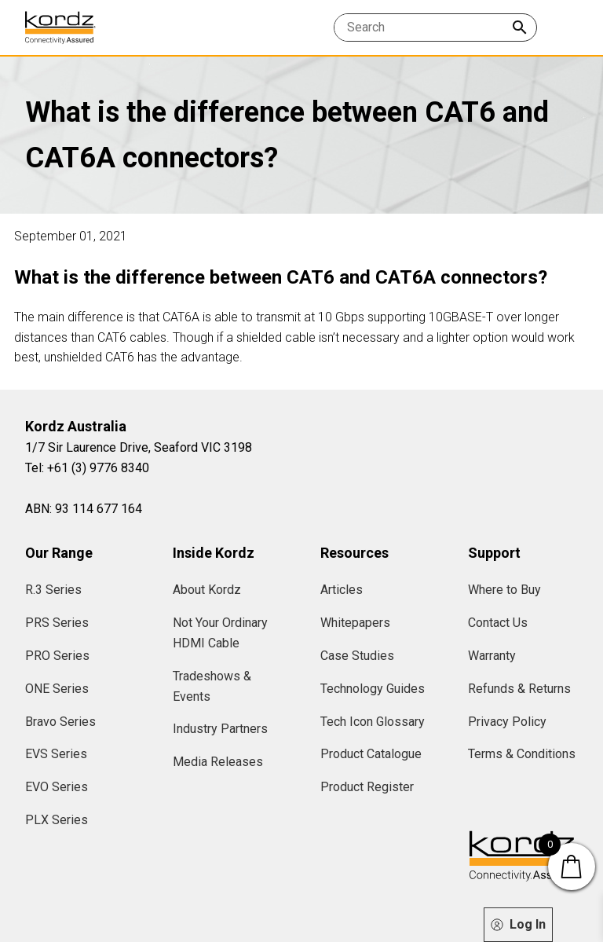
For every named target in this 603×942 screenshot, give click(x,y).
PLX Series (56, 819)
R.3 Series (53, 589)
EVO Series (56, 786)
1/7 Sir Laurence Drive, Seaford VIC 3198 (138, 447)
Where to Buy (504, 589)
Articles (341, 589)
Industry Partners (220, 728)
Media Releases (218, 761)
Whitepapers (355, 622)
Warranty (492, 655)
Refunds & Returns (519, 688)
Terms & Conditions (522, 753)
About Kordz (207, 589)
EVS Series (56, 753)
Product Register (367, 786)
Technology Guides (372, 688)
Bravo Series (60, 721)
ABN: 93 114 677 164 (83, 508)
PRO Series (57, 655)
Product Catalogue (371, 753)
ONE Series (57, 688)
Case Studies (357, 655)
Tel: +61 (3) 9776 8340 (87, 467)
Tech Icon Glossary (372, 721)
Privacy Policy (507, 721)
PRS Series (57, 622)
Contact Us (498, 622)
